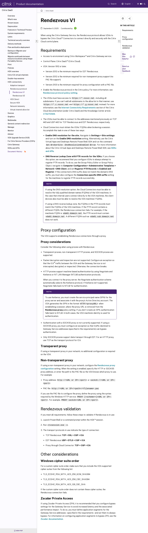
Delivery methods (14, 44)
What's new (12, 19)
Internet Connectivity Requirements (78, 107)
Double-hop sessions (16, 78)
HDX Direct (14, 99)
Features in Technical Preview (20, 30)
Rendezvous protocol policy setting (60, 93)
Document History (17, 152)
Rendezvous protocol (18, 89)
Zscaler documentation (52, 517)
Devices (11, 113)
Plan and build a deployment (19, 47)
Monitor (11, 131)
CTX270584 (49, 114)
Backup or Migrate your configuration (17, 52)
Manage (11, 127)
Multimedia (12, 120)
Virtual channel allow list (19, 110)
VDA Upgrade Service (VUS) (19, 138)
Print (10, 64)
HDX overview (13, 71)
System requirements (16, 33)
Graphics (11, 117)
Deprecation (12, 26)
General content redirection (19, 124)
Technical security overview (19, 40)
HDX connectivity (15, 82)
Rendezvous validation (127, 48)
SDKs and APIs (14, 148)
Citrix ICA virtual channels (18, 75)
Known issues (13, 23)
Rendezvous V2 (19, 96)
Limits (10, 37)
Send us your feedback (126, 68)
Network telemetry (17, 106)
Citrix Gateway (13, 145)
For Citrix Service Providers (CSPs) (21, 141)
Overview (11, 16)
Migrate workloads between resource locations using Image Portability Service (20, 58)
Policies (11, 68)
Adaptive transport (17, 85)
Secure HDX (15, 103)
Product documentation (30, 4)
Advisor (11, 134)
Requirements (127, 31)
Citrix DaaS (49, 11)
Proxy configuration (127, 39)
